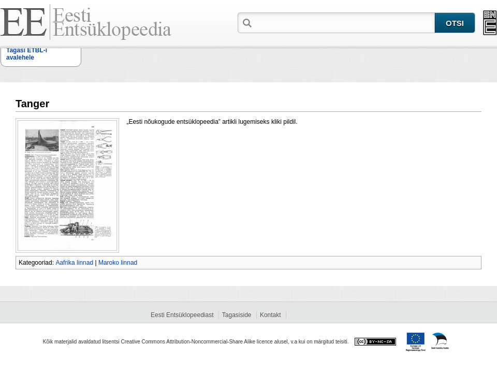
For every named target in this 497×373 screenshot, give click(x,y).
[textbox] (344, 22)
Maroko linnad (117, 262)
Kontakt (270, 315)
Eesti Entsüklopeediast (182, 315)
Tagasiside (237, 315)
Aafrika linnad (74, 262)
